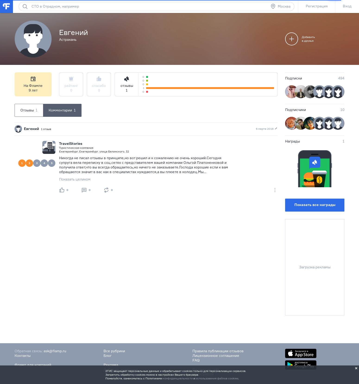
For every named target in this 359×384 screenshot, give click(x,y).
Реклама (111, 365)
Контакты (23, 355)
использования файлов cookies (217, 378)
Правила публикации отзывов (218, 351)
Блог (108, 355)
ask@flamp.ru (55, 351)
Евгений (31, 129)
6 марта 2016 (267, 129)
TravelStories (70, 143)
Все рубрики (114, 351)
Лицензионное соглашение (215, 355)
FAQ (196, 360)
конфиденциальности (178, 378)
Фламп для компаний (33, 365)
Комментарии (62, 110)
